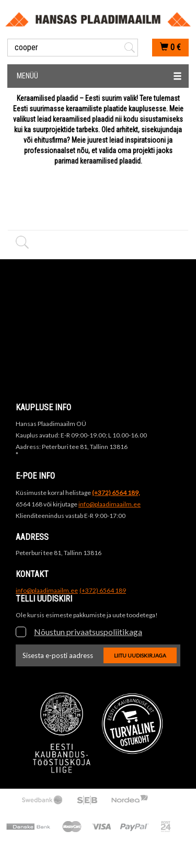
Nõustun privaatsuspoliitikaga (88, 632)
